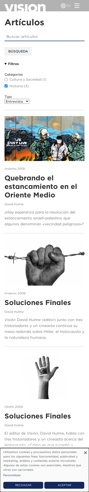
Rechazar (23, 485)
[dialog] (44, 470)
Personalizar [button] (12, 475)
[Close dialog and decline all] (85, 451)
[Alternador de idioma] (63, 5)
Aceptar (64, 485)
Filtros (13, 64)
